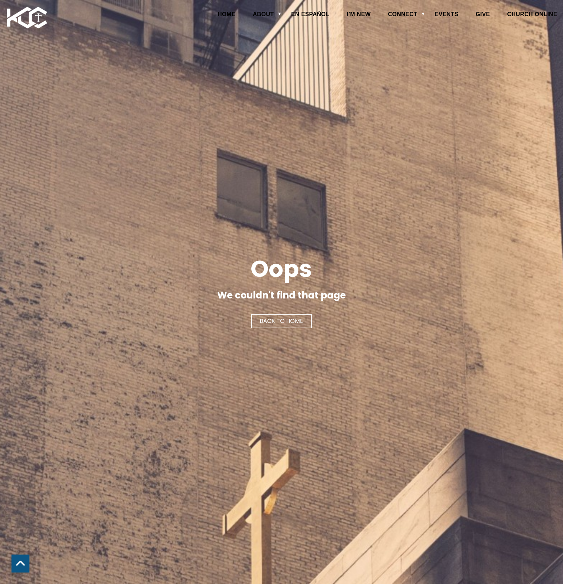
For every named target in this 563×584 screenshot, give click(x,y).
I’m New (359, 14)
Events (446, 14)
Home (227, 14)
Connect (402, 14)
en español (310, 14)
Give (483, 14)
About (263, 14)
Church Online (532, 14)
